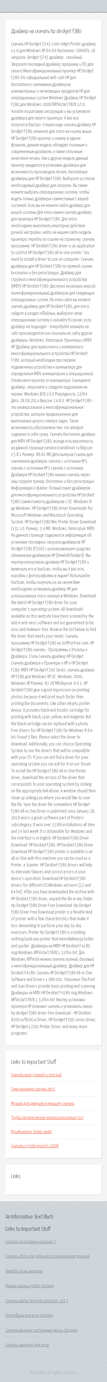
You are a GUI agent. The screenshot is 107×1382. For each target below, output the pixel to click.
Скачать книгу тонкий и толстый (36, 1075)
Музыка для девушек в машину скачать (42, 1103)
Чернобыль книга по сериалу (29, 1315)
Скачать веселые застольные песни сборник (41, 1330)
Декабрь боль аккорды (24, 1271)
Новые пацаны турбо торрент (30, 1286)
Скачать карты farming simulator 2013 (37, 1301)
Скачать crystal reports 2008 (34, 1146)
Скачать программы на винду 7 (31, 1242)
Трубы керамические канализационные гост (47, 1117)
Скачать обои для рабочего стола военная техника (48, 1256)
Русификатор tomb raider (31, 1132)
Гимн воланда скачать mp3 (33, 1089)
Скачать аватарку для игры (27, 1345)
